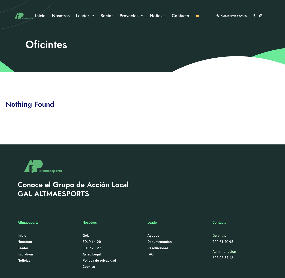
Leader (23, 248)
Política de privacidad (99, 260)
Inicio (22, 235)
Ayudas (153, 235)
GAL (86, 235)
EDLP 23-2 (91, 248)
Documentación (159, 242)
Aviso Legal (92, 254)
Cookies (89, 267)
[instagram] (260, 15)
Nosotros (25, 242)
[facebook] (254, 15)
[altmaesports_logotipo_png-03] (23, 11)
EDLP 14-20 (92, 242)
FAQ (150, 254)
